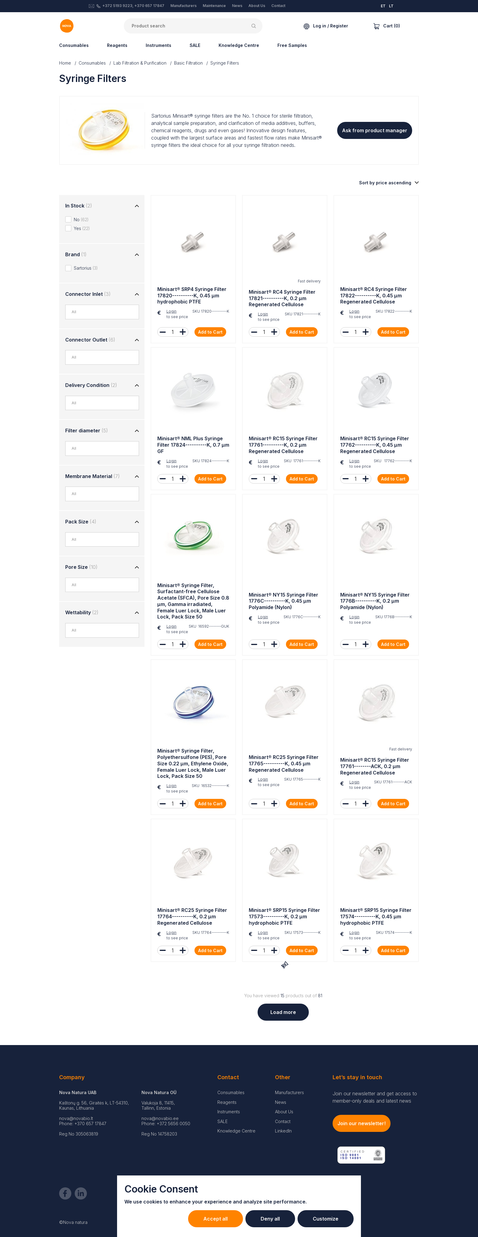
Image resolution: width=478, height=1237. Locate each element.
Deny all (270, 1219)
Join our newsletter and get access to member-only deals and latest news (375, 1097)
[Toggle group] (137, 206)
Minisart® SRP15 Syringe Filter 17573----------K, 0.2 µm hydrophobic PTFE (284, 916)
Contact (278, 5)
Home (65, 63)
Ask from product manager (374, 130)
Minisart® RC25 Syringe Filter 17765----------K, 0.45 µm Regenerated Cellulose (284, 763)
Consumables (74, 45)
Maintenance (214, 5)
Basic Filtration (188, 63)
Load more (283, 1012)
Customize (325, 1219)
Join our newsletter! (361, 1123)
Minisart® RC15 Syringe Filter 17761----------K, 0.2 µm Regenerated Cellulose (283, 444)
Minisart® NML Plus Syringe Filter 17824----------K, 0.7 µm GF (193, 444)
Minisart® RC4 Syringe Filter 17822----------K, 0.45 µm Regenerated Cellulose (373, 295)
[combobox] (105, 312)
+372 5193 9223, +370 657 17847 (133, 5)
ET (383, 6)
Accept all (215, 1219)
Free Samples (292, 45)
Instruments (158, 45)
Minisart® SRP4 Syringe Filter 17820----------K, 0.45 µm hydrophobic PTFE (192, 295)
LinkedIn (283, 1130)
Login (171, 311)
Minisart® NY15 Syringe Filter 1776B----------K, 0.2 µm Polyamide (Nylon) (375, 601)
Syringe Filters (224, 63)
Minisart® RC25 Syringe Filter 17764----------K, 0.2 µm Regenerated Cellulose (192, 916)
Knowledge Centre (239, 45)
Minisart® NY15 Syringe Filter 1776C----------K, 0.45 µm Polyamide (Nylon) (283, 601)
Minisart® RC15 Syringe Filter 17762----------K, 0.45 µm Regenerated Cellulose (374, 444)
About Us (256, 5)
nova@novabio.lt (76, 1118)
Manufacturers (183, 5)
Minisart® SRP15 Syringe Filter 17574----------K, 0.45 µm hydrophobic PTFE (376, 916)
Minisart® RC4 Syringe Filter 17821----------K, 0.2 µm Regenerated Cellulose (282, 298)
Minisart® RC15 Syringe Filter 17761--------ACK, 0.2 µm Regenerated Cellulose (374, 766)
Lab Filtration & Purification (139, 63)
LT (391, 6)
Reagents (117, 45)
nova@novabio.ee (160, 1118)
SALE (195, 45)
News (237, 5)
